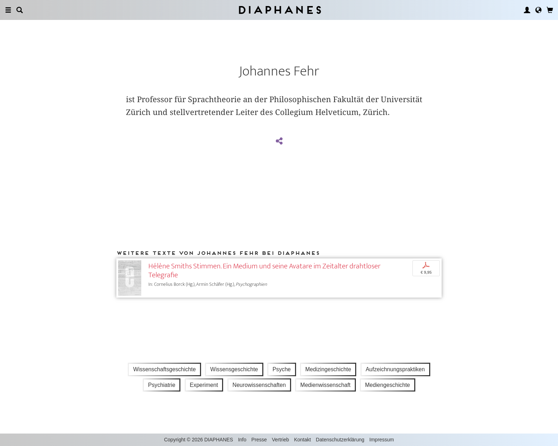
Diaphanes (279, 10)
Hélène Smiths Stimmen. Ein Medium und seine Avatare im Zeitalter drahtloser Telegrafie (264, 270)
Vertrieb (280, 439)
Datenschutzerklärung (340, 439)
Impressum (381, 439)
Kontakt (302, 439)
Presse (259, 439)
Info (242, 439)
